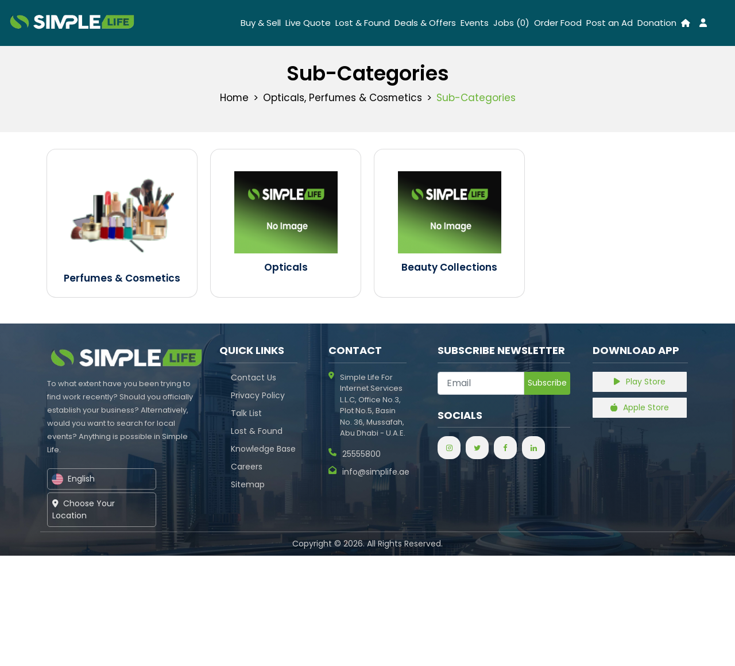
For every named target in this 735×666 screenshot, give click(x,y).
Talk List (246, 413)
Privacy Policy (258, 395)
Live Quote (308, 23)
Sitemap (248, 484)
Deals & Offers (425, 23)
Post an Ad (609, 23)
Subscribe (547, 382)
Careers (246, 466)
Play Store (640, 381)
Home (233, 98)
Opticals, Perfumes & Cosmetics (342, 98)
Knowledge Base (263, 449)
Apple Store (640, 407)
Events (475, 23)
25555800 (354, 454)
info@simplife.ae (368, 472)
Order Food (558, 23)
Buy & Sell (261, 23)
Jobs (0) (511, 23)
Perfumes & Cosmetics (122, 278)
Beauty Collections (449, 267)
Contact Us (253, 377)
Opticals (286, 267)
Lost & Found (362, 23)
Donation (656, 23)
